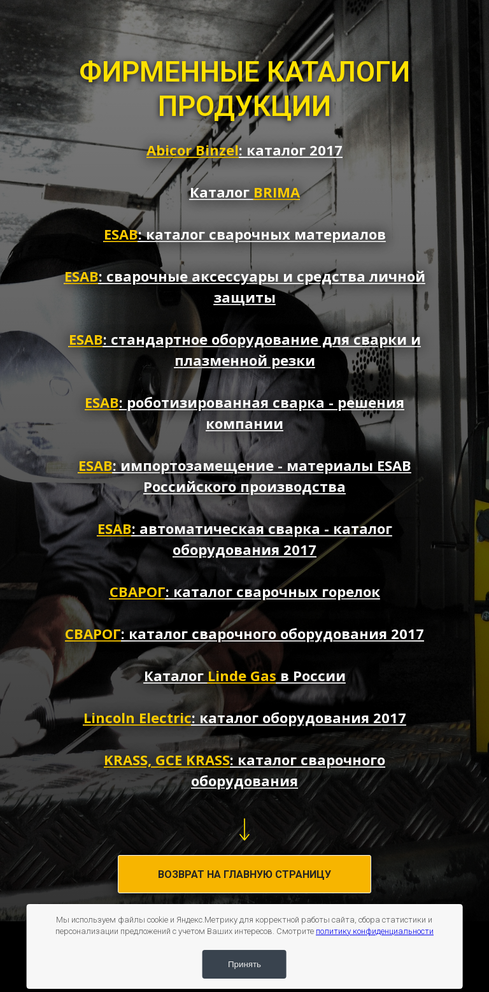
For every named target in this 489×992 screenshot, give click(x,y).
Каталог (245, 191)
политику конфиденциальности (375, 931)
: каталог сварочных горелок (245, 591)
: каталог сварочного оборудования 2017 (244, 633)
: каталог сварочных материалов (245, 233)
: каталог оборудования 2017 (244, 717)
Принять (244, 964)
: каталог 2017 (244, 149)
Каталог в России (245, 675)
